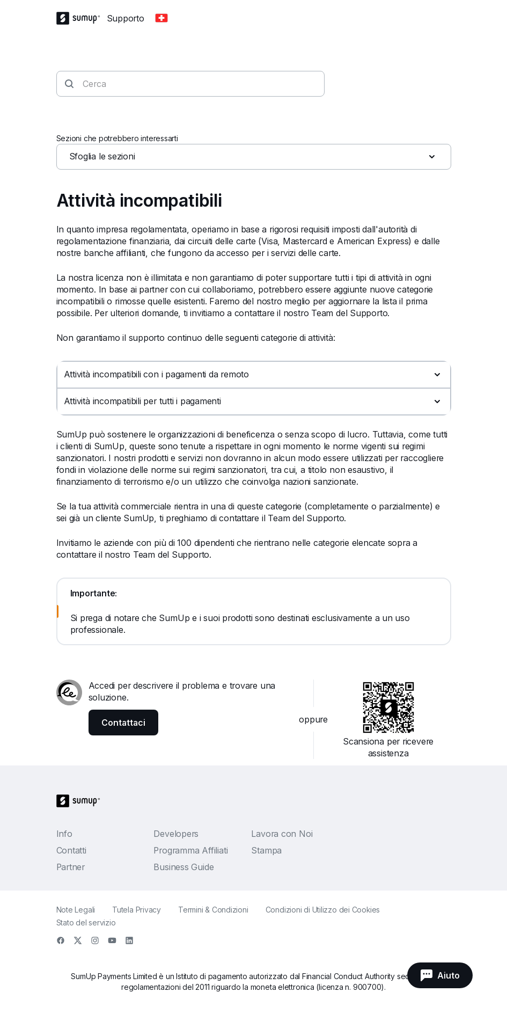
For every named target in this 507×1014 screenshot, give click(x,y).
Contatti (71, 850)
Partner (70, 867)
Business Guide (183, 867)
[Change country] (161, 18)
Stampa (266, 850)
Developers (176, 833)
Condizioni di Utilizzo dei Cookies (323, 909)
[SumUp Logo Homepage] (81, 18)
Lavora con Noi (281, 833)
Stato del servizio (86, 922)
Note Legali (75, 909)
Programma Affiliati (190, 850)
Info (64, 833)
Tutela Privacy (136, 909)
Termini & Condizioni (213, 909)
